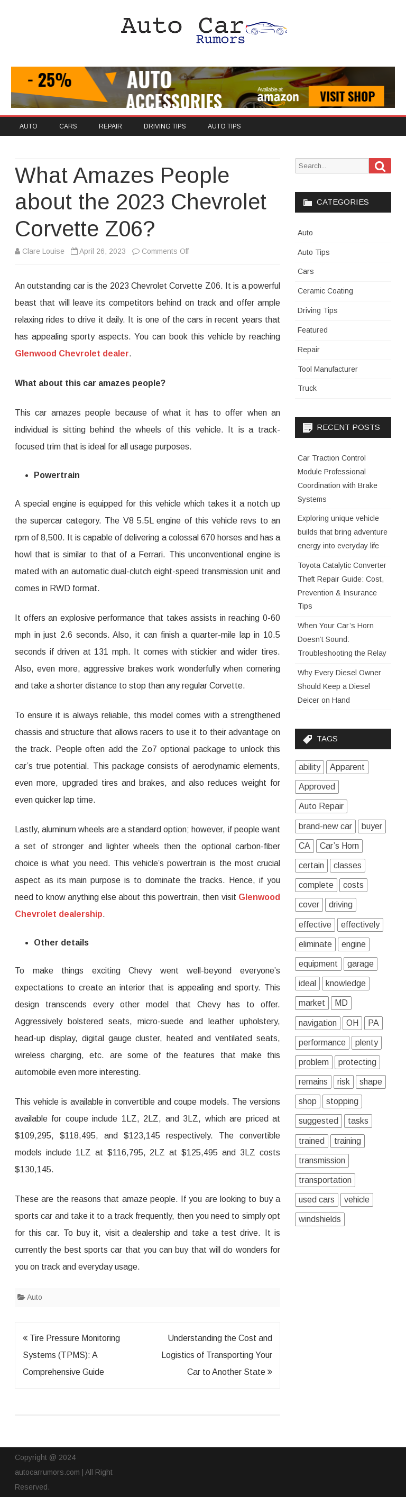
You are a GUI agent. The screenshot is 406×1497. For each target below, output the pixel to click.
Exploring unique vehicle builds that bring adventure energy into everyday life (342, 532)
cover (309, 904)
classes (348, 865)
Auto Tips (224, 126)
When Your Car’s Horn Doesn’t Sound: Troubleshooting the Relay (342, 639)
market (312, 1002)
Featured (313, 330)
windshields (320, 1219)
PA (373, 1022)
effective (315, 924)
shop (308, 1101)
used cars (317, 1199)
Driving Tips (165, 126)
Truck (307, 388)
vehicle (357, 1199)
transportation (325, 1179)
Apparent (347, 767)
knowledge (346, 983)
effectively (360, 924)
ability (309, 767)
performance (322, 1042)
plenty (366, 1042)
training (347, 1140)
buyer (372, 826)
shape (370, 1081)
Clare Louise (43, 251)
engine (354, 944)
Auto (29, 126)
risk (343, 1081)
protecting (357, 1062)
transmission (322, 1160)
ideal (307, 983)
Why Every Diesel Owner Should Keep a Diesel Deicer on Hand (339, 686)
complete (316, 884)
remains (313, 1081)
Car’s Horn (339, 845)
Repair (110, 126)
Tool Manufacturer (328, 369)
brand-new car (325, 826)
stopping (342, 1101)
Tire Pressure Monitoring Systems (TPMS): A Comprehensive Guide (71, 1355)
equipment (318, 963)
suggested (318, 1120)
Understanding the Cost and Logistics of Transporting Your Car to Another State (216, 1355)
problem (314, 1062)
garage (360, 963)
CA (304, 845)
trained (312, 1140)
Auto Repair (321, 806)
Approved (317, 786)
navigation (318, 1022)
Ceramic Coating (325, 291)
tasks (358, 1120)
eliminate (315, 944)
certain (311, 865)
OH (352, 1022)
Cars (68, 126)
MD (341, 1002)
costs (353, 884)
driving (341, 904)
